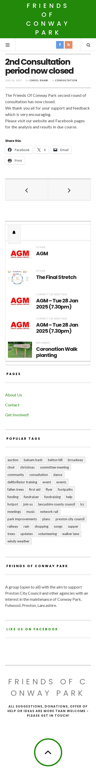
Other (41, 247)
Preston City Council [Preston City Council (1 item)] (70, 519)
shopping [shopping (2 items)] (41, 526)
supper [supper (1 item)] (73, 526)
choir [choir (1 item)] (11, 467)
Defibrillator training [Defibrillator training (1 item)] (22, 482)
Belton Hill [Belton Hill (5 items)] (55, 460)
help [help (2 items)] (69, 497)
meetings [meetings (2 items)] (14, 512)
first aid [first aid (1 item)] (34, 489)
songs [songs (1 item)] (58, 526)
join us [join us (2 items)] (28, 504)
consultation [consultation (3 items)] (38, 475)
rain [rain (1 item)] (26, 526)
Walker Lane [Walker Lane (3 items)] (70, 534)
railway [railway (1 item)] (12, 526)
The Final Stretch (56, 277)
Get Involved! (17, 414)
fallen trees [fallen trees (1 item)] (15, 489)
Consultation (66, 80)
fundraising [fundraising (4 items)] (52, 497)
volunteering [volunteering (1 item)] (47, 534)
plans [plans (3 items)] (46, 519)
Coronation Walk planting (56, 352)
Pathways (43, 342)
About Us (13, 394)
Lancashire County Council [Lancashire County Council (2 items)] (56, 504)
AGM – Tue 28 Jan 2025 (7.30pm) (57, 304)
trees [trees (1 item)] (11, 534)
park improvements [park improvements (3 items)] (22, 519)
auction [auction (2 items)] (12, 460)
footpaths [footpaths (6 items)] (65, 489)
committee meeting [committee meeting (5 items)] (54, 467)
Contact (12, 404)
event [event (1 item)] (46, 482)
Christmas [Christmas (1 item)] (27, 467)
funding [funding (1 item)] (12, 497)
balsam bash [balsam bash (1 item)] (33, 460)
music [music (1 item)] (30, 512)
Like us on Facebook (32, 629)
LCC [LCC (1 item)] (82, 504)
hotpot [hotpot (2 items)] (12, 504)
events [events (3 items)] (61, 482)
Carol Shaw (38, 80)
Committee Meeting (51, 294)
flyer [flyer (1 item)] (49, 489)
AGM (42, 253)
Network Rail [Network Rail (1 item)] (49, 512)
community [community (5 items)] (15, 475)
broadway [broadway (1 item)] (75, 460)
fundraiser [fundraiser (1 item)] (31, 497)
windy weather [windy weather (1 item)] (18, 541)
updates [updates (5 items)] (26, 534)
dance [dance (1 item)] (57, 475)
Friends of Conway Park (48, 19)
